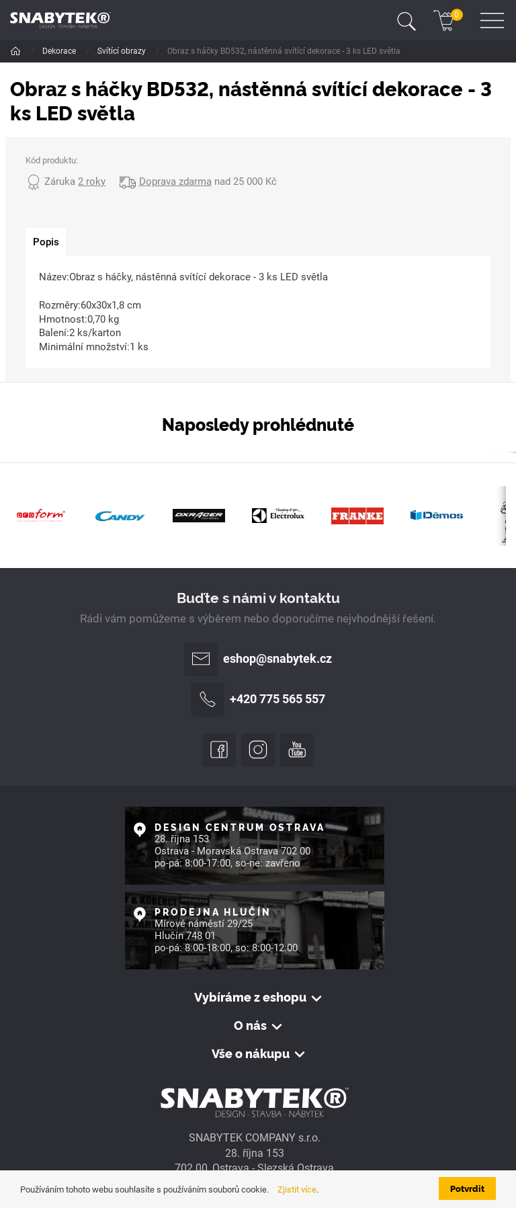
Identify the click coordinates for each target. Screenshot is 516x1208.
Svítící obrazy (209, 51)
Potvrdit (467, 1188)
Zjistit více (296, 1189)
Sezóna (111, 51)
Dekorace (60, 51)
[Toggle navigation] (406, 20)
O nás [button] (250, 1025)
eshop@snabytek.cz (258, 659)
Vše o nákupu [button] (251, 1053)
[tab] (46, 242)
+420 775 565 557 (258, 700)
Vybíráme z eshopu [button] (250, 997)
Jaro (155, 51)
